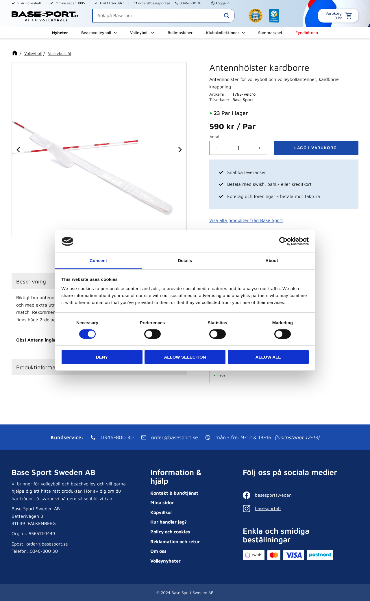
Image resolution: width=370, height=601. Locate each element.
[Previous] (19, 149)
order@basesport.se (154, 3)
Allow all (268, 357)
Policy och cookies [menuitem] (170, 531)
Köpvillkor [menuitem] (161, 512)
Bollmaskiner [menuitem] (180, 32)
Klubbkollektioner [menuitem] (222, 32)
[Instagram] (299, 508)
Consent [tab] (98, 260)
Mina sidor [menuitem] (162, 502)
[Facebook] (299, 495)
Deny (102, 357)
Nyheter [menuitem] (60, 32)
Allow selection (185, 357)
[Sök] (227, 16)
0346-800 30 (190, 3)
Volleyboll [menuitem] (139, 32)
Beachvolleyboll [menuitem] (96, 32)
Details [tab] (185, 260)
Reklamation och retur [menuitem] (175, 541)
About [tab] (271, 260)
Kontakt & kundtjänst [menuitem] (174, 493)
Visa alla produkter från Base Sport (246, 220)
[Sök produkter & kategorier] (163, 16)
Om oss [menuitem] (158, 551)
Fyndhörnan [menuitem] (306, 32)
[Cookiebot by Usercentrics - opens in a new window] (283, 241)
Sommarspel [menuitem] (270, 32)
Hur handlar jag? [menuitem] (168, 521)
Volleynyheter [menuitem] (165, 560)
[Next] (179, 149)
